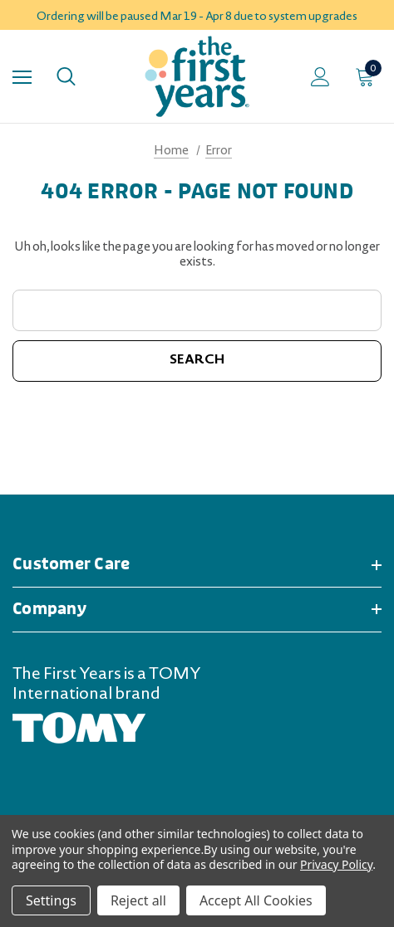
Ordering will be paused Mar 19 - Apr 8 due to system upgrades (197, 17)
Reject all (138, 900)
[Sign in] (320, 76)
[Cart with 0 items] (368, 76)
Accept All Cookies (256, 900)
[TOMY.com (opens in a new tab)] (78, 729)
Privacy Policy (336, 864)
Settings (51, 900)
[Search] (66, 76)
